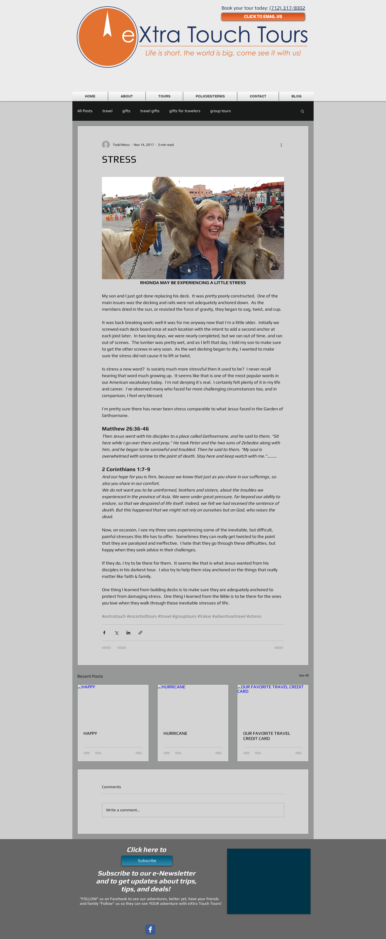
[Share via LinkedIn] (128, 632)
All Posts (85, 110)
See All (304, 675)
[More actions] (281, 145)
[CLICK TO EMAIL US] (263, 16)
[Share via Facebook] (104, 632)
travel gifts (150, 110)
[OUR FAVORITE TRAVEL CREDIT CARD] (272, 704)
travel (107, 110)
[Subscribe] (147, 861)
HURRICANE (175, 733)
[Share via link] (140, 632)
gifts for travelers (184, 110)
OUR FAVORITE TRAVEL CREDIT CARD (266, 736)
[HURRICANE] (193, 704)
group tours (220, 110)
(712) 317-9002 (287, 8)
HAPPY (90, 733)
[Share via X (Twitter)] (116, 632)
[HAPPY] (113, 704)
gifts (126, 110)
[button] (302, 111)
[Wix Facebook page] (150, 929)
